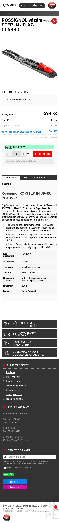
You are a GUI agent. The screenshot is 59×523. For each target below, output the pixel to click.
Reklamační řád (13, 390)
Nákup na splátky (14, 399)
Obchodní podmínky (16, 385)
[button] (41, 5)
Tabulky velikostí (14, 394)
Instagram (14, 487)
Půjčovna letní (13, 377)
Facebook (14, 482)
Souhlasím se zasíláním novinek (18, 468)
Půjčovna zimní (13, 381)
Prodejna (10, 372)
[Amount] (16, 153)
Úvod (52, 5)
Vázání (7, 14)
